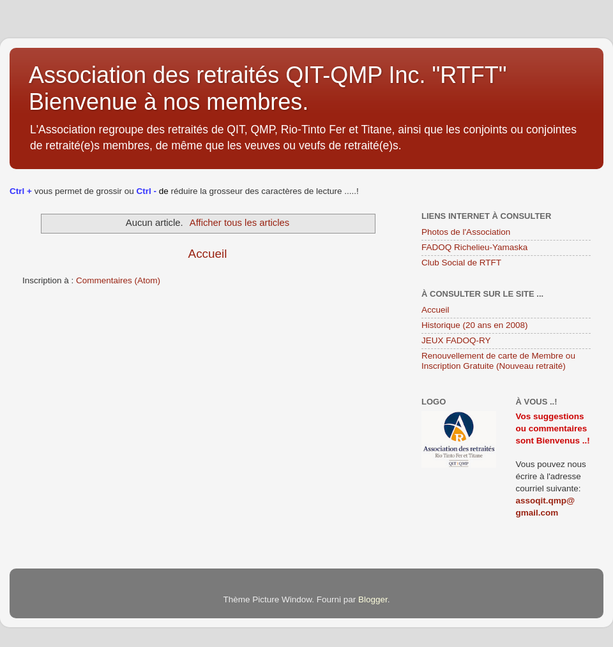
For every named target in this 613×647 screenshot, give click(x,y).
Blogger (373, 599)
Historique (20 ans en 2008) (474, 325)
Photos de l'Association (465, 232)
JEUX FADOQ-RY (456, 340)
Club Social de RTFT (461, 262)
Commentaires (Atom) (118, 280)
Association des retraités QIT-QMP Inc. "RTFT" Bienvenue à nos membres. (267, 88)
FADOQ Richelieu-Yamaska (474, 247)
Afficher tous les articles (239, 223)
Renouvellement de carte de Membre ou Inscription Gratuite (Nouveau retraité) (498, 361)
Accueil (207, 253)
